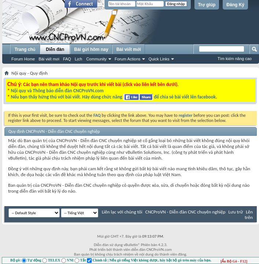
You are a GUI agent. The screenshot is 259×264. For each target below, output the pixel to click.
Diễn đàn (55, 49)
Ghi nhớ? (122, 13)
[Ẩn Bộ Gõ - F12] (233, 261)
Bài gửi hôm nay (91, 49)
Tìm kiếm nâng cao (235, 58)
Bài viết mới (49, 59)
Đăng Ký (235, 4)
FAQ (67, 59)
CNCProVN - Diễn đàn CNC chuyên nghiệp (185, 212)
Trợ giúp (207, 4)
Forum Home (23, 59)
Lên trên (249, 214)
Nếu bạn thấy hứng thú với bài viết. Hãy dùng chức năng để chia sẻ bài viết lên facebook (113, 97)
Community (96, 59)
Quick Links (159, 59)
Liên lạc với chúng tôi (122, 212)
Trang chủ (25, 49)
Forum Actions (128, 59)
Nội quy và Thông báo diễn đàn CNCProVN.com (57, 90)
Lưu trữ (235, 212)
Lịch (78, 59)
